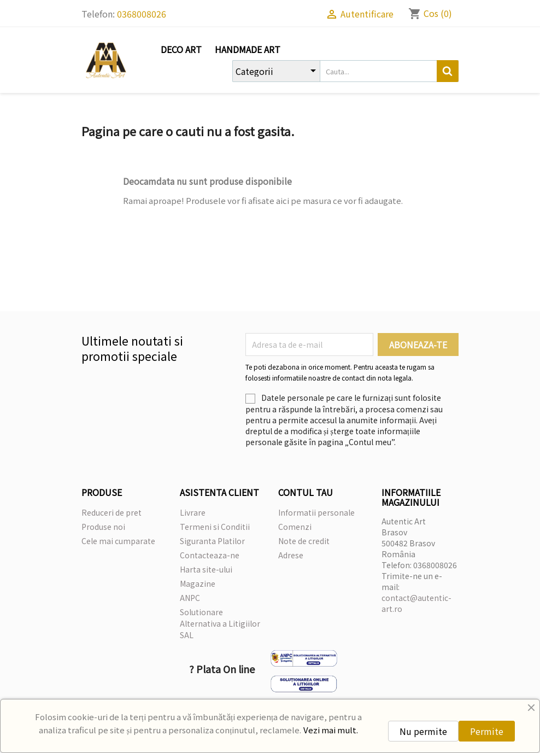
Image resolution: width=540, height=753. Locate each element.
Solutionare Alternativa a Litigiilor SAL (220, 623)
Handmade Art (247, 49)
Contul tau (305, 492)
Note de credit (304, 540)
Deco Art (181, 49)
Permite (486, 731)
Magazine (197, 583)
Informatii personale (316, 512)
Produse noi (103, 526)
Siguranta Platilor (212, 540)
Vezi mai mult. (330, 730)
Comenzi (295, 526)
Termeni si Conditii (215, 526)
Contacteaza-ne (209, 555)
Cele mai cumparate (118, 540)
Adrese (290, 555)
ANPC (190, 597)
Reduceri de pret (111, 512)
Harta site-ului (206, 569)
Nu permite (423, 731)
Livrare (193, 512)
